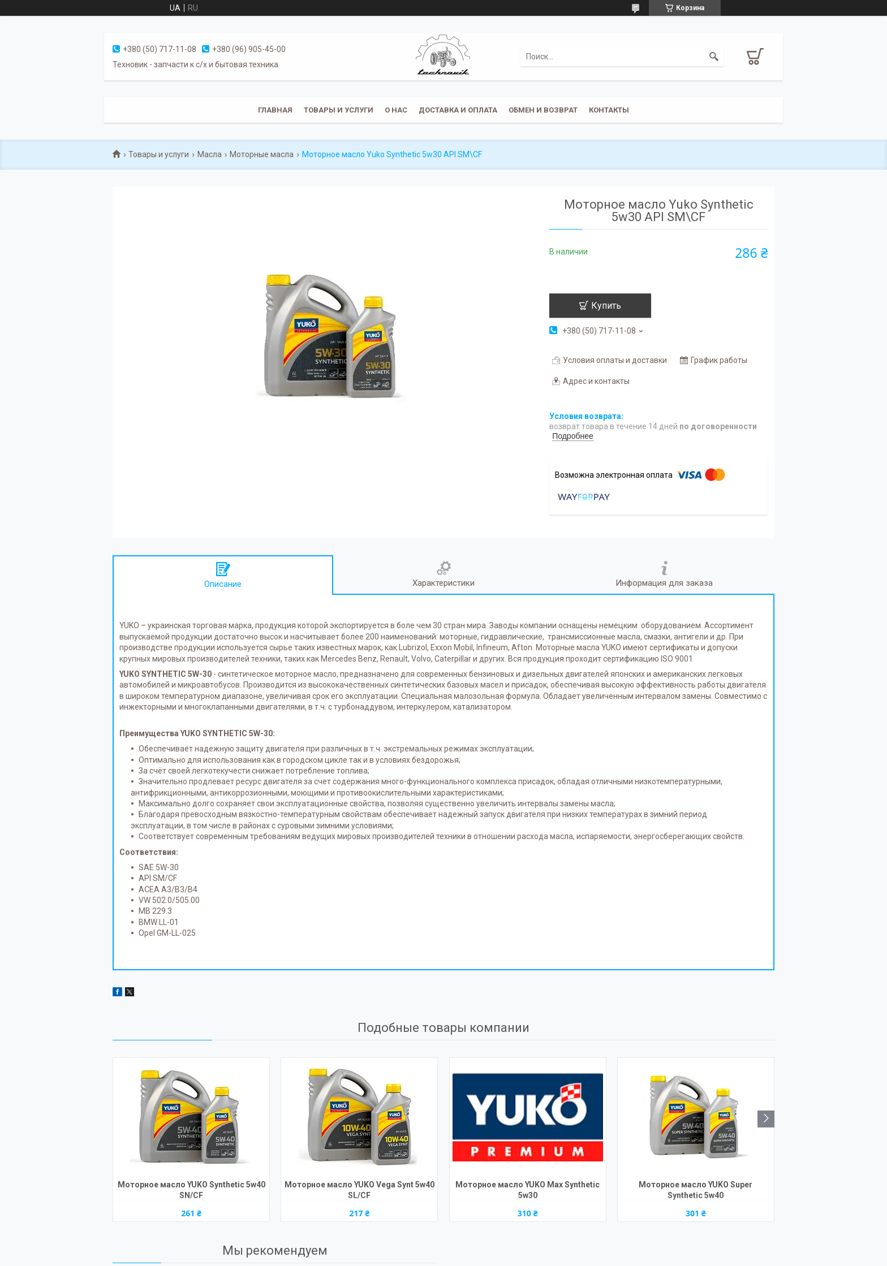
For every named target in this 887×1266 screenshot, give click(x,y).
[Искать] (714, 56)
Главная (275, 110)
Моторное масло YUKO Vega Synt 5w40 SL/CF (359, 1190)
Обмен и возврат (543, 110)
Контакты (609, 110)
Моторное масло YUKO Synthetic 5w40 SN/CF (191, 1190)
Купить (606, 305)
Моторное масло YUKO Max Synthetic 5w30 (527, 1190)
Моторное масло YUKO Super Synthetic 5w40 (695, 1190)
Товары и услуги (338, 110)
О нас (396, 110)
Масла (209, 154)
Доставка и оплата (458, 110)
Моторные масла (262, 154)
